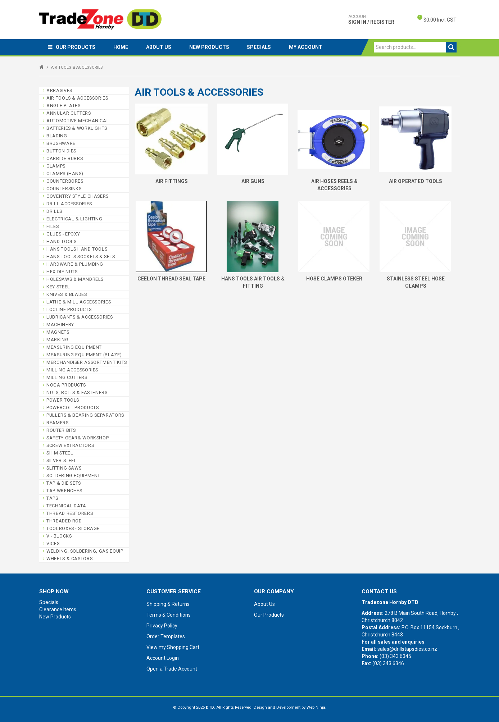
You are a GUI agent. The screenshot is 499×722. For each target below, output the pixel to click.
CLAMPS (55, 166)
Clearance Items (57, 609)
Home (121, 47)
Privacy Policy (161, 626)
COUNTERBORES (64, 181)
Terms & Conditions (168, 615)
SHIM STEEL (59, 453)
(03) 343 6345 (395, 656)
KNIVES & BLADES (66, 294)
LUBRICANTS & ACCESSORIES (79, 317)
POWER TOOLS (62, 400)
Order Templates (165, 636)
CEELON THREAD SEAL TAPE (171, 279)
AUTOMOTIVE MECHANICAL (77, 120)
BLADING (56, 135)
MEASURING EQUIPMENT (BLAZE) (84, 354)
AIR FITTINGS (171, 181)
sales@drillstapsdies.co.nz (407, 649)
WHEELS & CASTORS (69, 558)
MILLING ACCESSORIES (72, 370)
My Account (306, 47)
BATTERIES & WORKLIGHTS (76, 128)
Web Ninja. (316, 707)
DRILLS (54, 211)
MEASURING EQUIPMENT (74, 347)
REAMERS (57, 422)
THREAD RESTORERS (69, 513)
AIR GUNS (252, 181)
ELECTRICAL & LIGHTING (74, 218)
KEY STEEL (58, 286)
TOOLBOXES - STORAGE (73, 528)
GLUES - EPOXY (63, 234)
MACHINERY (60, 324)
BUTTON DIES (61, 151)
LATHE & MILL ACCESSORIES (78, 302)
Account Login (162, 658)
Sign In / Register (371, 19)
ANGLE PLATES (63, 105)
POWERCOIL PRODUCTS (72, 407)
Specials (260, 47)
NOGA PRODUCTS (66, 385)
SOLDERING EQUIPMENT (73, 475)
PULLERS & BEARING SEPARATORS (85, 415)
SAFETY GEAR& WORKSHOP (77, 437)
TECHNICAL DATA (66, 505)
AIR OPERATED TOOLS (415, 181)
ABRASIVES (59, 90)
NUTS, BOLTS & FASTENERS (77, 392)
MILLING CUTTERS (66, 377)
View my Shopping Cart (172, 647)
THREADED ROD (64, 521)
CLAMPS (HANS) (64, 173)
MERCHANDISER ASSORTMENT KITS (86, 362)
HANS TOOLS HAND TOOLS (76, 249)
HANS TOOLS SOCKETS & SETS (80, 256)
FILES (52, 226)
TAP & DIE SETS (63, 483)
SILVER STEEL (61, 460)
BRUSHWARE (61, 143)
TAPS (52, 498)
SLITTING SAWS (63, 468)
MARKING (57, 339)
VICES (52, 543)
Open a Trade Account (171, 669)
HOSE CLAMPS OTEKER (334, 279)
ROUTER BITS (61, 430)
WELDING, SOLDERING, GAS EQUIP (84, 551)
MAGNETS (57, 332)
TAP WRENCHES (64, 490)
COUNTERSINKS (64, 188)
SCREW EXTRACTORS (70, 445)
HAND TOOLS (61, 241)
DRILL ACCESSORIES (69, 203)
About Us (159, 47)
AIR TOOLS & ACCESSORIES (77, 98)
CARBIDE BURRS (64, 158)
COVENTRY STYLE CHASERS (77, 196)
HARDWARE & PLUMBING (74, 264)
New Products (210, 47)
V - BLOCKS (59, 536)
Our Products (76, 47)
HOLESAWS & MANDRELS (75, 279)
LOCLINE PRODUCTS (68, 309)
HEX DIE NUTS (62, 271)
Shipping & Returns (168, 604)
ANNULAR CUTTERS (68, 113)
